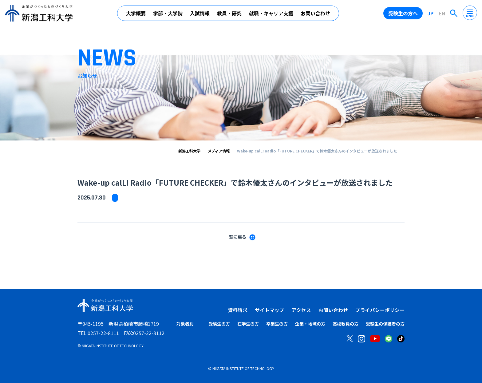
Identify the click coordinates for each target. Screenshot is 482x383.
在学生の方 (248, 324)
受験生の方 (219, 324)
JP (430, 13)
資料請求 (237, 309)
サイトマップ (269, 309)
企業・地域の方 (310, 324)
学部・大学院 (168, 13)
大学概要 (136, 13)
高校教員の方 (345, 324)
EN (442, 13)
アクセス (301, 309)
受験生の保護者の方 (385, 324)
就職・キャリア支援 (271, 13)
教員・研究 (229, 13)
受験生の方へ (403, 13)
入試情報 (200, 13)
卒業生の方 (277, 324)
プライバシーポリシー (380, 309)
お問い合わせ (315, 13)
